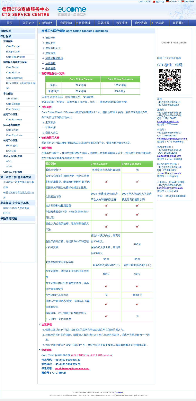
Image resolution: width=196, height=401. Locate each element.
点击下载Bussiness (101, 355)
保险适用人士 (53, 48)
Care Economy (14, 119)
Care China (12, 130)
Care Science (13, 109)
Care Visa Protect (15, 57)
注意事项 (50, 63)
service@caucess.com (169, 173)
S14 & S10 (11, 98)
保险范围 (50, 53)
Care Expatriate (14, 78)
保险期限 (50, 42)
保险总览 (5, 30)
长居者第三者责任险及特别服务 (18, 195)
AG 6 (9, 166)
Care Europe (13, 46)
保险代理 (85, 22)
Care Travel (12, 67)
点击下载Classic (80, 355)
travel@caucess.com (168, 121)
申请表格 (50, 68)
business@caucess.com (170, 188)
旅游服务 (47, 22)
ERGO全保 (12, 145)
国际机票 (103, 22)
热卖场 (159, 22)
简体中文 (160, 2)
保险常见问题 (8, 218)
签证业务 (122, 22)
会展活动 (66, 22)
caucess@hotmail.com (169, 156)
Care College (13, 104)
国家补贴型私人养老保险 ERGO (16, 210)
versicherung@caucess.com (72, 368)
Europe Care (13, 51)
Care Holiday (13, 72)
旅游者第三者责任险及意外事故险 (18, 185)
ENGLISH (189, 1)
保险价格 (50, 37)
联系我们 (178, 22)
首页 (10, 22)
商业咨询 (141, 22)
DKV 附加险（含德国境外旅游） (20, 86)
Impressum (119, 392)
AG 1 (9, 161)
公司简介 (28, 22)
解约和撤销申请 (54, 58)
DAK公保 (11, 151)
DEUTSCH (174, 1)
